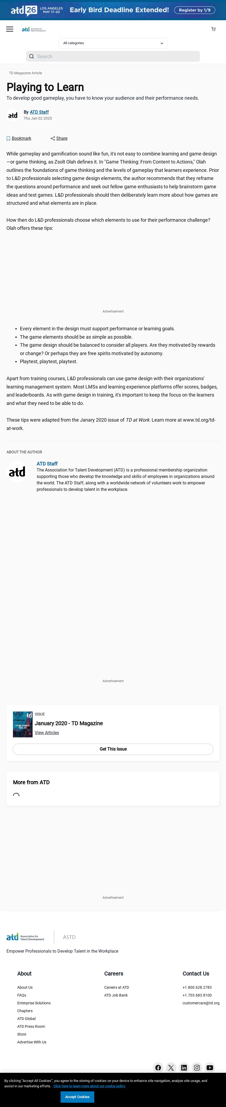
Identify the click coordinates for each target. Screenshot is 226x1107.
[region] (113, 1090)
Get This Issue (113, 749)
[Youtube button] (209, 1067)
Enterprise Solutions (34, 1003)
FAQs (21, 995)
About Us (25, 987)
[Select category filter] (113, 43)
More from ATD (31, 782)
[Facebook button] (158, 1067)
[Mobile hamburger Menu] (9, 29)
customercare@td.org (201, 1003)
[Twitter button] (171, 1067)
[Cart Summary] (215, 29)
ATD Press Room (31, 1026)
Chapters (25, 1011)
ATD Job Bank (116, 995)
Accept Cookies (77, 1097)
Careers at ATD (116, 987)
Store (21, 1034)
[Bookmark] (18, 138)
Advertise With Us (31, 1042)
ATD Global (26, 1018)
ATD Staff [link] (39, 112)
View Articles (47, 732)
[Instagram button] (197, 1067)
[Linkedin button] (184, 1067)
